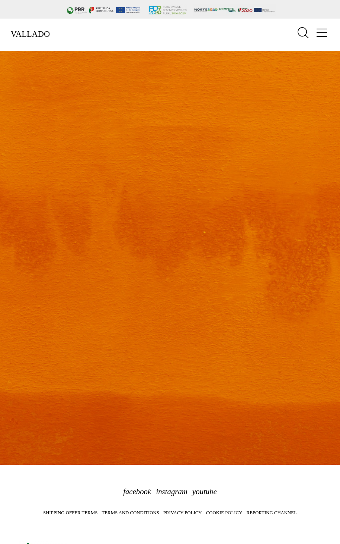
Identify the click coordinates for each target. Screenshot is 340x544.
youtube (204, 491)
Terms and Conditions (130, 512)
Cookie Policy (224, 512)
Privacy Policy (182, 512)
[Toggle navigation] (321, 32)
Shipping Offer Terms (70, 512)
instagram (171, 491)
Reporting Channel (272, 512)
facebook (137, 491)
